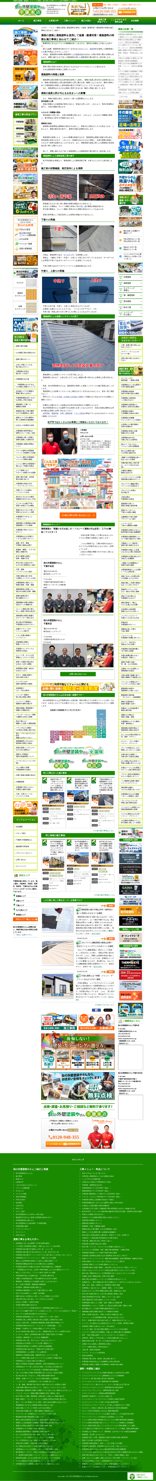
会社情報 (19, 1203)
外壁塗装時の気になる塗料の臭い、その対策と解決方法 (35, 1275)
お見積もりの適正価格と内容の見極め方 (130, 425)
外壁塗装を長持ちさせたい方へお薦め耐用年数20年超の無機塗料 (104, 1449)
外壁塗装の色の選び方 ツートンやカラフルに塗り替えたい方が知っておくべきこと (44, 1255)
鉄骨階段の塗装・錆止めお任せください (25, 670)
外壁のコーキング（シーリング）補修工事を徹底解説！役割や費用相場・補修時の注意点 (112, 1258)
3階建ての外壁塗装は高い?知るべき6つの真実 (131, 458)
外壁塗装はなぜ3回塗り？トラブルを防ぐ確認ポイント (34, 1343)
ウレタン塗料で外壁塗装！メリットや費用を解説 (26, 458)
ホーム (21, 21)
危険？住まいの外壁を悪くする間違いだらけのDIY (131, 577)
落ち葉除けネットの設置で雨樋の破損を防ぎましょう (100, 1308)
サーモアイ (68, 255)
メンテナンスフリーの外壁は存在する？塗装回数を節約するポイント (39, 1308)
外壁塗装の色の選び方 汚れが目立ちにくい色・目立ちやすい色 (37, 1252)
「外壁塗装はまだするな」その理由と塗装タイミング (26, 386)
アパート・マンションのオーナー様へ (130, 353)
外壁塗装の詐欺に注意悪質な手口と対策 (129, 432)
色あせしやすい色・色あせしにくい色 (130, 248)
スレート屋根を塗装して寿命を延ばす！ (95, 1347)
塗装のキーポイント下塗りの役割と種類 (128, 511)
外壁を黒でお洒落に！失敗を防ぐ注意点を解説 (130, 756)
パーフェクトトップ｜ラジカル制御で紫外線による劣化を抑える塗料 (105, 1373)
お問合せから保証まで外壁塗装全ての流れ (96, 1182)
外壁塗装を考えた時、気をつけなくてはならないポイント (35, 1340)
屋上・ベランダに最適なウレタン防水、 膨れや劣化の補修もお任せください (42, 1402)
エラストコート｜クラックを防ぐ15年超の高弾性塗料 (100, 1402)
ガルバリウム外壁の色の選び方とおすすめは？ (32, 1314)
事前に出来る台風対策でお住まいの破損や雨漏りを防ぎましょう (38, 1420)
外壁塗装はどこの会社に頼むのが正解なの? (30, 1361)
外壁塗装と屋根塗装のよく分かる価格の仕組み (98, 1176)
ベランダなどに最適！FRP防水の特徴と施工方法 (25, 729)
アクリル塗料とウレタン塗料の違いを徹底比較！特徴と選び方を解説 (130, 84)
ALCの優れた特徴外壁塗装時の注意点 (23, 769)
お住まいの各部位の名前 (25, 425)
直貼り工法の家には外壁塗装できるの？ (128, 597)
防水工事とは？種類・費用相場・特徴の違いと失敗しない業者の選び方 (40, 1396)
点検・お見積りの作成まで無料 (70, 397)
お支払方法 (19, 1206)
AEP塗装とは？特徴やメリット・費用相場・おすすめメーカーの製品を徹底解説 (109, 1431)
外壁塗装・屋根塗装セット (25, 135)
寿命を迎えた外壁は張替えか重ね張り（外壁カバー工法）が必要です (105, 1235)
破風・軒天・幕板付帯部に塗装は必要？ (24, 544)
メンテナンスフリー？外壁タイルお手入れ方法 (130, 617)
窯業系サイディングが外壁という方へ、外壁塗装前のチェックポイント (106, 1464)
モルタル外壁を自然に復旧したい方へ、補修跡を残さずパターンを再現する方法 (43, 1331)
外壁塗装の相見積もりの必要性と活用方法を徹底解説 (34, 1346)
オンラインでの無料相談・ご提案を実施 (130, 379)
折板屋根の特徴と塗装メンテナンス (22, 643)
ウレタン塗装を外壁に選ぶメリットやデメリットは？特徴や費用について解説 (108, 1426)
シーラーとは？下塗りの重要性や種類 (129, 524)
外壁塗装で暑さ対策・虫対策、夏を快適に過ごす (98, 1358)
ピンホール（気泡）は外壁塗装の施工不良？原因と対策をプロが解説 (39, 1334)
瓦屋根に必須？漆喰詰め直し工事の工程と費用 (98, 1276)
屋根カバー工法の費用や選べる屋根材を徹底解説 (25, 419)
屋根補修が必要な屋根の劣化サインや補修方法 (25, 603)
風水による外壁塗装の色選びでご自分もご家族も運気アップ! (36, 1261)
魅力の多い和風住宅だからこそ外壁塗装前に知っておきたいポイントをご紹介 (108, 1273)
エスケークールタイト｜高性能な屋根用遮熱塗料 (98, 1393)
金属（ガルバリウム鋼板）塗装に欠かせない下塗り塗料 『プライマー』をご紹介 (109, 1458)
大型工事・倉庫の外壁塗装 (91, 1350)
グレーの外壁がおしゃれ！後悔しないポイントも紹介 (131, 749)
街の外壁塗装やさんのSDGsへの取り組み (30, 1214)
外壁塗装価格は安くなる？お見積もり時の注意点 (26, 399)
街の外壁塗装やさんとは (24, 1173)
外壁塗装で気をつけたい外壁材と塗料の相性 (25, 788)
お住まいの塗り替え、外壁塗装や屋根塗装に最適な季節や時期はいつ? (39, 1323)
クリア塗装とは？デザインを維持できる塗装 (26, 471)
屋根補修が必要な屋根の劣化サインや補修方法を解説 (100, 1311)
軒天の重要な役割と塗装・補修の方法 (23, 557)
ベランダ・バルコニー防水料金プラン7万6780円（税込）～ (102, 1197)
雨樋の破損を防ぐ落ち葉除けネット (22, 597)
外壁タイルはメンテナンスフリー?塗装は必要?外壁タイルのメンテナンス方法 (108, 1270)
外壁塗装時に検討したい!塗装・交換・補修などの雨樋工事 (102, 1303)
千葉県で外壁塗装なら (24, 840)
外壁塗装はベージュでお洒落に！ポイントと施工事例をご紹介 (37, 1449)
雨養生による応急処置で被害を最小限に (130, 709)
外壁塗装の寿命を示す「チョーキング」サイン (25, 485)
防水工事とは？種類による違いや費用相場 (26, 722)
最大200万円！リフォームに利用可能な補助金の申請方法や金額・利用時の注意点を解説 (112, 1211)
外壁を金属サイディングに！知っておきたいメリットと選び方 (103, 1261)
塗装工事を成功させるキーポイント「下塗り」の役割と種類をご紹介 (105, 1455)
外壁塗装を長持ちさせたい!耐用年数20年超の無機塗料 (131, 531)
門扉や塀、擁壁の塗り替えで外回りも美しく (97, 1241)
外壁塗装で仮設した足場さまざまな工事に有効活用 (131, 551)
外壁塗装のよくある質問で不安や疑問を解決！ (131, 386)
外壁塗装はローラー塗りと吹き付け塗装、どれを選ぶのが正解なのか (39, 1367)
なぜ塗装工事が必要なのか (26, 353)
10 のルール (20, 1191)
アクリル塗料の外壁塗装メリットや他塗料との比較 (26, 452)
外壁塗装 (46, 413)
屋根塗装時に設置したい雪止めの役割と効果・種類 (26, 590)
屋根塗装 (79, 54)
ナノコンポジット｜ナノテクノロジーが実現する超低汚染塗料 (103, 1399)
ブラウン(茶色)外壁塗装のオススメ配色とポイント (130, 775)
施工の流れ (86, 21)
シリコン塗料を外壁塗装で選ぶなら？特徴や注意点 (26, 465)
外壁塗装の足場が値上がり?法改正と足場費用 (131, 558)
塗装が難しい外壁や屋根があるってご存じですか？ (131, 584)
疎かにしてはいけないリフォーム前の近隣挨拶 (130, 445)
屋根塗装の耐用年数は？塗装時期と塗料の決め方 (130, 729)
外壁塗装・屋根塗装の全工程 (92, 1185)
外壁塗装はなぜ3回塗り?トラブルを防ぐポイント (25, 537)
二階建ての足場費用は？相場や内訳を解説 (130, 564)
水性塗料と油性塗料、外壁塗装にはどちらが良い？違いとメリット (105, 1446)
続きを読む (96, 933)
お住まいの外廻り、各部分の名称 (27, 1302)
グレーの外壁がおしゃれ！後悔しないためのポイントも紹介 (36, 1440)
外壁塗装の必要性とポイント (92, 1220)
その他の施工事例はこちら (103, 831)
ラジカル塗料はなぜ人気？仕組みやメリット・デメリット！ (36, 1461)
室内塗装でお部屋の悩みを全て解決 (94, 1244)
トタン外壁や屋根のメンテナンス (23, 637)
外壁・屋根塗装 (66, 413)
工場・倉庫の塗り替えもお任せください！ (131, 346)
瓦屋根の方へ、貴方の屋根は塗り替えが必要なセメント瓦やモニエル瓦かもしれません (111, 1282)
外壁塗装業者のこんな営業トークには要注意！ (131, 571)
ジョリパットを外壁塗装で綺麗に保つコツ (131, 637)
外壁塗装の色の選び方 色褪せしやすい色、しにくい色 (34, 1249)
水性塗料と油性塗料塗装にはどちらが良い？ (130, 610)
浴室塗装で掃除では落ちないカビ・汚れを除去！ (98, 1326)
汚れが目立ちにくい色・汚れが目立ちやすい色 (132, 240)
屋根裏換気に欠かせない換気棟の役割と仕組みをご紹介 (35, 1405)
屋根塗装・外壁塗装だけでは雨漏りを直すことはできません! (36, 1281)
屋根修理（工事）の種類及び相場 (23, 405)
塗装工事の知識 (21, 346)
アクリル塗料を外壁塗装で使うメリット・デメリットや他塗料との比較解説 (108, 1423)
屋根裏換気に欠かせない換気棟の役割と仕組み (25, 742)
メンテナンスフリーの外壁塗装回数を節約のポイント (131, 478)
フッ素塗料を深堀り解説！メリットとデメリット (131, 782)
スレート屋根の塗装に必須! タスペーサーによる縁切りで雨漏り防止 (39, 1358)
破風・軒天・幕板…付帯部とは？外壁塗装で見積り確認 (101, 1285)
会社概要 (135, 21)
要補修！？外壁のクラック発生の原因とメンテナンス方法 (35, 1328)
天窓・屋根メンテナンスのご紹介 (24, 570)
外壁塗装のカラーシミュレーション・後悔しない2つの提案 (36, 1258)
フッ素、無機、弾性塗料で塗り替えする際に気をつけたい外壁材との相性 (41, 1384)
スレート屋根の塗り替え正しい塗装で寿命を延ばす (26, 610)
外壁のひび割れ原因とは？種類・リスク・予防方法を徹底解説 (130, 41)
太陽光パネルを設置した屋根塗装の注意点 (130, 670)
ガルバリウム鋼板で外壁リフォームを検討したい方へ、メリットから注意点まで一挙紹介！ (47, 1311)
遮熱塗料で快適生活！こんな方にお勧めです (97, 1396)
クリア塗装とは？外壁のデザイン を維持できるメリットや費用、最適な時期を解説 (110, 1428)
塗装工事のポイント (23, 359)
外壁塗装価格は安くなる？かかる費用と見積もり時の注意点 (102, 1203)
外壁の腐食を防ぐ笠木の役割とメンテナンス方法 (26, 577)
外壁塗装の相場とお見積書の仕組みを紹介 (130, 412)
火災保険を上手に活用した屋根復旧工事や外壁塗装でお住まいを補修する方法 (108, 1208)
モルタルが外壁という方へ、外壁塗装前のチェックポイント (102, 1461)
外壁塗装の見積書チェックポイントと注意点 (131, 419)
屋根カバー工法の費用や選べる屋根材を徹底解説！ (99, 1232)
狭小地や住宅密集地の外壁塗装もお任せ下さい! (25, 623)
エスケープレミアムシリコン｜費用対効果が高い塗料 (100, 1390)
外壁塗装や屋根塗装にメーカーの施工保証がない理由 (131, 538)
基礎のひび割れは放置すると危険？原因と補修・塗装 (34, 1426)
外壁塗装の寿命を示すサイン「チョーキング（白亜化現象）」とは (38, 1326)
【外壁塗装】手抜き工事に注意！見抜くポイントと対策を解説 (130, 91)
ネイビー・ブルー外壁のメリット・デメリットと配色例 (35, 1437)
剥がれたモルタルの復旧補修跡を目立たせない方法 (26, 498)
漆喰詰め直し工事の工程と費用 (128, 630)
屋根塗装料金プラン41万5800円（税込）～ (96, 1191)
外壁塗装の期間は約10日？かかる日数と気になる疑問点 (35, 1264)
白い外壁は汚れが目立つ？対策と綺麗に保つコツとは (131, 762)
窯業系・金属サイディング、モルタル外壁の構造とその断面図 (37, 1378)
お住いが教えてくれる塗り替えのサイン (24, 366)
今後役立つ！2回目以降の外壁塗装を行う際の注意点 (100, 1238)
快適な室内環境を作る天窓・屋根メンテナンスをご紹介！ (102, 1297)
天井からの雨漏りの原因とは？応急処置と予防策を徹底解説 (130, 59)
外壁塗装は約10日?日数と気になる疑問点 (129, 439)
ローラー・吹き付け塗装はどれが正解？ (128, 643)
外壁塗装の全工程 (22, 379)
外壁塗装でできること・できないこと (25, 518)
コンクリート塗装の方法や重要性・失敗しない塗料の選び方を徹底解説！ (107, 1332)
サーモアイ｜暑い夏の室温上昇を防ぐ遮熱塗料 (98, 1378)
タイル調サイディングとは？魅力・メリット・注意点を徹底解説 (130, 46)
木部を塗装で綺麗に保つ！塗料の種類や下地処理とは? (131, 676)
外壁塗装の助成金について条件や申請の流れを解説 (99, 1253)
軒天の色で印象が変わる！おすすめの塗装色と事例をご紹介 (102, 1294)
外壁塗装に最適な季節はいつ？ (25, 445)
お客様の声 (53, 21)
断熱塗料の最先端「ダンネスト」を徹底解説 (131, 696)
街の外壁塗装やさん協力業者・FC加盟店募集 (31, 1223)
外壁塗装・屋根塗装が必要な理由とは (29, 1287)
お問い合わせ (21, 860)
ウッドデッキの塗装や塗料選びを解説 (24, 683)
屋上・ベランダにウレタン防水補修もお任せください (26, 735)
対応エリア (19, 1208)
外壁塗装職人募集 (22, 1226)
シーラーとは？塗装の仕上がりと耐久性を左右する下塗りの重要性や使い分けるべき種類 (112, 1452)
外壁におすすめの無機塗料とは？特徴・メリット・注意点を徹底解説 (130, 66)
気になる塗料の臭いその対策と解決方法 (128, 452)
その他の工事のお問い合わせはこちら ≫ (78, 515)
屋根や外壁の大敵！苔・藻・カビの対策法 (129, 663)
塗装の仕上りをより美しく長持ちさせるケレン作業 (26, 511)
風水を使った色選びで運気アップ (131, 232)
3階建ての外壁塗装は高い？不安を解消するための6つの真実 (36, 1278)
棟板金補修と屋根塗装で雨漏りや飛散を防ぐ (25, 709)
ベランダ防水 (79, 413)
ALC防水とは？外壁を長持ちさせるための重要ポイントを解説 (130, 78)
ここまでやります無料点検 (118, 21)
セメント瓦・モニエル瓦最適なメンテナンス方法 (25, 656)
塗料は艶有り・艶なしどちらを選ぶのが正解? (129, 604)
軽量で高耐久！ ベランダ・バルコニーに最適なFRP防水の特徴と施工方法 (41, 1399)
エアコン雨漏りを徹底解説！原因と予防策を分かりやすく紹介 (130, 73)
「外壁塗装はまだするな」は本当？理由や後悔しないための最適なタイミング (42, 1270)
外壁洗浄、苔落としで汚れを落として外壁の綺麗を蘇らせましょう (105, 1338)
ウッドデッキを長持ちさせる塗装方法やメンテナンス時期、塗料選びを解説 (108, 1323)
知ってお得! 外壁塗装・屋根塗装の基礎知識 (31, 1284)
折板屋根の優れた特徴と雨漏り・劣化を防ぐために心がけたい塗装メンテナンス (109, 1267)
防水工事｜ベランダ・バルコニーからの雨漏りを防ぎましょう (103, 1247)
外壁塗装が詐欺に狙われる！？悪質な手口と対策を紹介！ (35, 1349)
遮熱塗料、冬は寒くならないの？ (93, 1434)
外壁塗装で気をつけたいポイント (25, 531)
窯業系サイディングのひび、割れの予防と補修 (130, 591)
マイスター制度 (21, 1194)
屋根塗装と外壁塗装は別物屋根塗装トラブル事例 (26, 524)
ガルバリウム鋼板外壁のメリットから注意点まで (130, 485)
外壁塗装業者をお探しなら (25, 1220)
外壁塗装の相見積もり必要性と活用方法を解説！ (131, 406)
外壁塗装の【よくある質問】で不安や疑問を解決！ (33, 1243)
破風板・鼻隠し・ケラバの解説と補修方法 (26, 551)
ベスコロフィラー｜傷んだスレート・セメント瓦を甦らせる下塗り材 (105, 1384)
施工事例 (37, 21)
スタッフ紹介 (21, 833)
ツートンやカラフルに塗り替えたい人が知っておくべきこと (132, 256)
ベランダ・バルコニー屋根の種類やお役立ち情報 (26, 716)
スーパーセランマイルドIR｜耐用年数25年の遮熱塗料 (100, 1381)
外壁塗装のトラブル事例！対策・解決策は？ (131, 723)
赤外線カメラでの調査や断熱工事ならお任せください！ (101, 1217)
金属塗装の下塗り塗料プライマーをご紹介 (129, 518)
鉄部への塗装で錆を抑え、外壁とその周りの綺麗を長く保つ (102, 1314)
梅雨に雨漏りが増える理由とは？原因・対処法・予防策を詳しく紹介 (130, 52)
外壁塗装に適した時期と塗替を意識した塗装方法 (25, 438)
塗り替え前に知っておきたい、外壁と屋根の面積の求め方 (35, 1376)
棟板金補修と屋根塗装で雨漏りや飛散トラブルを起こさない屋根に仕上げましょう (44, 1390)
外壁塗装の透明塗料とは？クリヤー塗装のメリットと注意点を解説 (130, 36)
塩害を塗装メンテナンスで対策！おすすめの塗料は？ (34, 1408)
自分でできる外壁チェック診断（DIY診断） (31, 1293)
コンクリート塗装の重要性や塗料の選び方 (24, 703)
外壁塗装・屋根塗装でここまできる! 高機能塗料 (32, 1337)
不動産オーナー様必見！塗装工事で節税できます (130, 544)
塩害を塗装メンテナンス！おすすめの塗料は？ (26, 749)
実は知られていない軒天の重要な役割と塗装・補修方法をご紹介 (104, 1291)
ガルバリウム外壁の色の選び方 (128, 491)
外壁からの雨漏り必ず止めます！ (93, 1214)
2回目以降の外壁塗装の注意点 (127, 498)
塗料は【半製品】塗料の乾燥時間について (25, 755)
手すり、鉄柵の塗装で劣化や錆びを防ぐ (24, 676)
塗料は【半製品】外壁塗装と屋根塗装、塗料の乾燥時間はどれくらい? (39, 1364)
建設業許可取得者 (22, 846)
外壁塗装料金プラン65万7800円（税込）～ (96, 1188)
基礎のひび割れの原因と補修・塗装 (127, 716)
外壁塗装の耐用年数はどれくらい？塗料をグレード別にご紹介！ (38, 1317)
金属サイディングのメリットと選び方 (23, 630)
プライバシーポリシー (24, 853)
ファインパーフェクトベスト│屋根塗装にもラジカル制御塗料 (103, 1376)
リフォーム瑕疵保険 (22, 1188)
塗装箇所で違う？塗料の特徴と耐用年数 (129, 505)
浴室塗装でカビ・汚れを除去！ (23, 689)
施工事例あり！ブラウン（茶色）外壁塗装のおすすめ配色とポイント (39, 1452)
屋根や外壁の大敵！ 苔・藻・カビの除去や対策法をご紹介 (102, 1341)
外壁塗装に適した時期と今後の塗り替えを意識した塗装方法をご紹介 (39, 1320)
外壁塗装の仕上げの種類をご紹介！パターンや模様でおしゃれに (38, 1464)
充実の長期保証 (21, 1197)
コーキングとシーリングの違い (26, 762)
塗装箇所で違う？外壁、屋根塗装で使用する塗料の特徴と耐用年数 (105, 1437)
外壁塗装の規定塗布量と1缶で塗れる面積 (130, 650)
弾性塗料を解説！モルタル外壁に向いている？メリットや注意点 (38, 1458)
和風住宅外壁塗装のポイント (128, 624)
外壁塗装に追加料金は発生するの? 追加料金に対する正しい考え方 (104, 1256)
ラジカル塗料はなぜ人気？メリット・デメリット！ (131, 815)
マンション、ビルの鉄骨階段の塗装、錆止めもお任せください (103, 1317)
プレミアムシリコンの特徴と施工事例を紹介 (129, 802)
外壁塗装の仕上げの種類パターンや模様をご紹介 (130, 795)
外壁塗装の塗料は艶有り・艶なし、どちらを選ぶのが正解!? (102, 1443)
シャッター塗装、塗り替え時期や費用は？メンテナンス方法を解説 (105, 1329)
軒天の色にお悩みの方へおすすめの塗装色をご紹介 (26, 564)
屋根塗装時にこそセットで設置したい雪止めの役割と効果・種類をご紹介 (107, 1306)
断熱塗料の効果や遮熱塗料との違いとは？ (130, 690)
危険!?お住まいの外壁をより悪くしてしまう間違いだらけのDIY (37, 1296)
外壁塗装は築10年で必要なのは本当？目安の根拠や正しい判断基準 (38, 1267)
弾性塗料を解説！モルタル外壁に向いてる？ (131, 789)
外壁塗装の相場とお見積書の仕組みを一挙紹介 (98, 1200)
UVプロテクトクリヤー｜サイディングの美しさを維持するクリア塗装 (106, 1405)
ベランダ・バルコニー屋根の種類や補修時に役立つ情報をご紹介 (38, 1393)
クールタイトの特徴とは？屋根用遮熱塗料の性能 (131, 808)
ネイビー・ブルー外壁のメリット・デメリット (130, 742)
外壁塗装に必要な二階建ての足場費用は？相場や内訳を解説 (102, 1364)
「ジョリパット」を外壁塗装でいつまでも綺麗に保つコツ (35, 1381)
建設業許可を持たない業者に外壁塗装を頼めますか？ (34, 1217)
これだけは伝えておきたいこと (26, 1185)
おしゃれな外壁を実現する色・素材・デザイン (131, 736)
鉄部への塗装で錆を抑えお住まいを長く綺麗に (25, 663)
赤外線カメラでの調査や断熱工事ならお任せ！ (25, 392)
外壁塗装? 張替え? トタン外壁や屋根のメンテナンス (100, 1264)
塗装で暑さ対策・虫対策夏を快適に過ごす (25, 478)
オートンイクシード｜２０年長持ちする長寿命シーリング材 (102, 1417)
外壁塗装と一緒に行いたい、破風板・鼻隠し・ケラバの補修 (102, 1288)
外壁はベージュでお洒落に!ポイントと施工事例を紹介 (131, 769)
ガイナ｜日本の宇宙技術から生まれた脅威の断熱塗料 (100, 1411)
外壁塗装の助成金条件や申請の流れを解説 (130, 392)
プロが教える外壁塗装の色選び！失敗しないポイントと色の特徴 (38, 1246)
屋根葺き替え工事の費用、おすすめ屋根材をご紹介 (99, 1229)
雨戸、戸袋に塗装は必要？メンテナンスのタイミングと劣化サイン (105, 1335)
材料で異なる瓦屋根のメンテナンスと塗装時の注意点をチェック (104, 1279)
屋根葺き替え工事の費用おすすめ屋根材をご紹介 (25, 412)
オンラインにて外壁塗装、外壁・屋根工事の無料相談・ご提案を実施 (105, 1250)
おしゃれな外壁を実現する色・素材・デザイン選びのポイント (37, 1434)
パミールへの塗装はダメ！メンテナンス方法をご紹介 (131, 683)
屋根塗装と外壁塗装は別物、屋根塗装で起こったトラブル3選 (37, 1355)
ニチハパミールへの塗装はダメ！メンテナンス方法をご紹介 (36, 1414)
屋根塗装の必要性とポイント (92, 1223)
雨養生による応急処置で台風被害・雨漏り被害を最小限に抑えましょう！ (41, 1423)
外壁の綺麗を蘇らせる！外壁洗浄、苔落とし (130, 657)
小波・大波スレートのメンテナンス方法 (24, 795)
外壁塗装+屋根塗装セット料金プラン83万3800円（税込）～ (102, 1194)
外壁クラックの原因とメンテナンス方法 (24, 491)
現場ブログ (19, 1179)
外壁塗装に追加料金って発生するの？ (128, 399)
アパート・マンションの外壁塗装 (93, 1353)
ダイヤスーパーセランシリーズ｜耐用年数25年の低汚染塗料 (102, 1387)
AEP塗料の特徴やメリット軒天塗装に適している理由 (131, 822)
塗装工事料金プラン (102, 21)
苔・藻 (83, 206)
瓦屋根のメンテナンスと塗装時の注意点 (25, 650)
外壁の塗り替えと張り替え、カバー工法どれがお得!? (130, 465)
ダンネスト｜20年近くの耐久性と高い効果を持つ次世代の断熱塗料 (105, 1408)
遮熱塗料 (93, 49)
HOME (44, 28)
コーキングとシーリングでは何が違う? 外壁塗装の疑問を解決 (37, 1370)
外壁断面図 (20, 782)
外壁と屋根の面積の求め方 (26, 775)
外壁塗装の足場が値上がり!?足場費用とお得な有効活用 (101, 1361)
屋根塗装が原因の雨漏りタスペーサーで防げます (25, 617)
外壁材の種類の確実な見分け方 (126, 472)
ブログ (51, 28)
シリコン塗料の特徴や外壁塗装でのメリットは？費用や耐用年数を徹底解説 (108, 1420)
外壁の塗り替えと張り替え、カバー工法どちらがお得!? (34, 1299)
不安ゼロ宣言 (20, 1200)
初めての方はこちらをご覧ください (94, 1173)
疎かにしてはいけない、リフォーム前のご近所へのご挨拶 (35, 1273)
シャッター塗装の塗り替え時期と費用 (23, 696)
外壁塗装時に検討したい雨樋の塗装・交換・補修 (25, 584)
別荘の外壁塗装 (87, 1356)
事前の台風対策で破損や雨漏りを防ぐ (128, 703)
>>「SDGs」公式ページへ (22, 935)
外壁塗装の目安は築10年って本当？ (22, 372)
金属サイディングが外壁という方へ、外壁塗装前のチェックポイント (105, 1467)
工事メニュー (70, 21)
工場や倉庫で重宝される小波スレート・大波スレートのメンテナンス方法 (41, 1387)
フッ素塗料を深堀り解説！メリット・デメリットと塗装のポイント (38, 1455)
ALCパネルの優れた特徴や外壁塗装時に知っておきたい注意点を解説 (39, 1373)
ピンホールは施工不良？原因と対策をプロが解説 (25, 504)
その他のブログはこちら (104, 1005)
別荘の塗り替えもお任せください (131, 359)
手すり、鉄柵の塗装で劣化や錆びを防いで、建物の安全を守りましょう (106, 1320)
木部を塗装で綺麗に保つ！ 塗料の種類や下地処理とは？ (35, 1411)
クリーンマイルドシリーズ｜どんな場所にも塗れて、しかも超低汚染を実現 (108, 1414)
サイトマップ (21, 866)
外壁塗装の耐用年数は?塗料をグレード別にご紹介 (26, 432)
